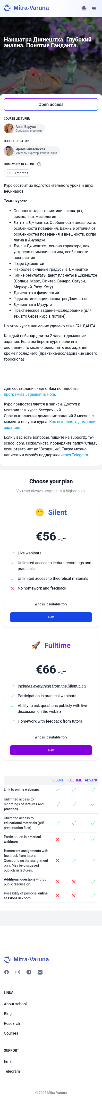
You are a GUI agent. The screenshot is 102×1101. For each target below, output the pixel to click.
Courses (11, 1033)
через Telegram (74, 455)
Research (12, 1023)
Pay (51, 617)
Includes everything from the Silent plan (52, 686)
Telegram (12, 1071)
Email (9, 1061)
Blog (8, 1013)
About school (15, 1004)
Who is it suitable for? (50, 604)
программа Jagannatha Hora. (30, 394)
